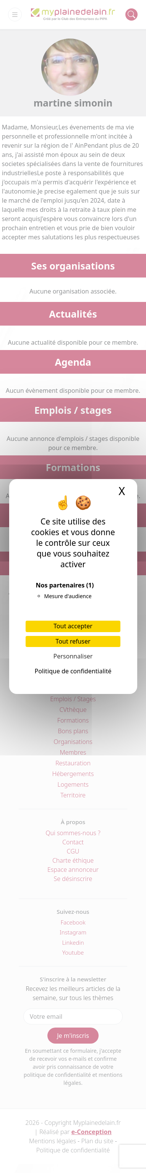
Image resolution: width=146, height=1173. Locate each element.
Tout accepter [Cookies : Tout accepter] (73, 626)
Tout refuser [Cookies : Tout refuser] (72, 641)
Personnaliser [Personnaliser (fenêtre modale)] (73, 656)
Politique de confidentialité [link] (72, 671)
